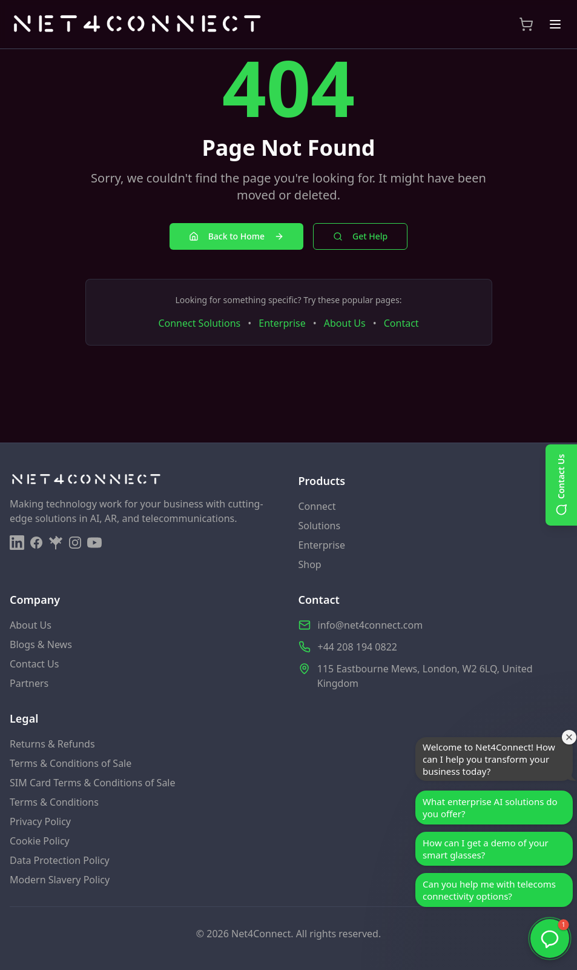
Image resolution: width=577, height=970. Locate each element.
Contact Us (34, 664)
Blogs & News (41, 644)
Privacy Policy (40, 821)
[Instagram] (75, 542)
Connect (317, 506)
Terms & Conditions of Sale (70, 763)
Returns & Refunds (52, 744)
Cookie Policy (40, 841)
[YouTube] (94, 542)
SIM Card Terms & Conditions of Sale (93, 782)
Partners (29, 683)
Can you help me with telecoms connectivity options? (489, 890)
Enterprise (282, 323)
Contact (401, 323)
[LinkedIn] (17, 542)
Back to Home (236, 236)
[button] (549, 938)
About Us (345, 323)
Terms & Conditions (54, 802)
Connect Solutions (199, 323)
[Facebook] (36, 542)
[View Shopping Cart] (526, 24)
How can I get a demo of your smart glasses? (486, 849)
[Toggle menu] (555, 24)
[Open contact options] (561, 485)
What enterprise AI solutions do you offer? (490, 807)
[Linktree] (55, 542)
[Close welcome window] (569, 737)
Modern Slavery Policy (60, 879)
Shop (309, 564)
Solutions (319, 525)
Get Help (360, 236)
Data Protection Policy (60, 860)
